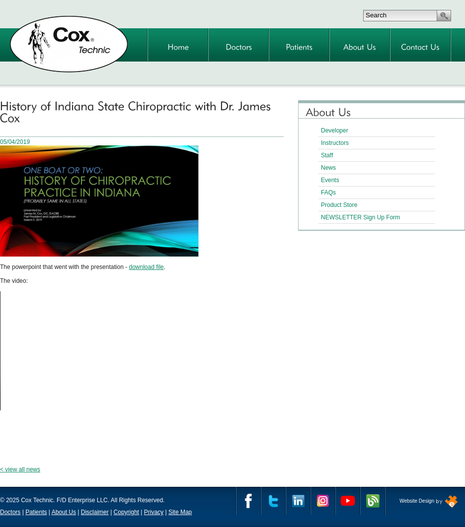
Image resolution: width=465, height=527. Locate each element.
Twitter (273, 501)
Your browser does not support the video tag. (79, 350)
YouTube (347, 501)
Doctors (10, 512)
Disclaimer (95, 512)
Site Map (180, 512)
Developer (334, 130)
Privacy (153, 512)
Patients (36, 512)
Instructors (335, 142)
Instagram (322, 501)
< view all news (20, 469)
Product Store (339, 204)
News (328, 167)
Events (330, 180)
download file (146, 267)
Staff (327, 155)
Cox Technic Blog (372, 501)
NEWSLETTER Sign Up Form (360, 217)
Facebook (248, 501)
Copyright (126, 512)
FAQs (328, 192)
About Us (64, 512)
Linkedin (298, 501)
